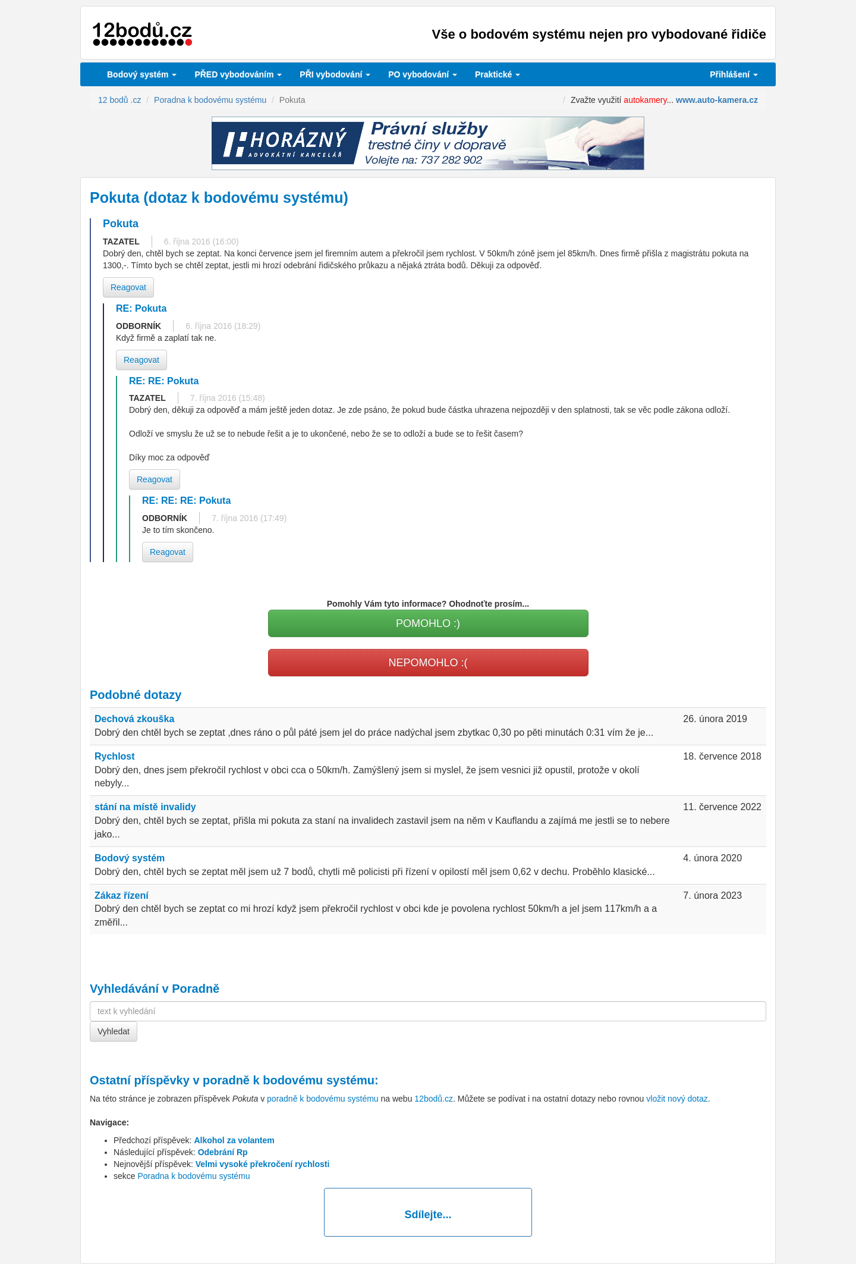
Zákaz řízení (122, 895)
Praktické (497, 74)
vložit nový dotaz (677, 1098)
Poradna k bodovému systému (193, 1176)
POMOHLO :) (428, 623)
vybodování (335, 74)
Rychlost (115, 756)
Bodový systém (142, 74)
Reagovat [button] (128, 287)
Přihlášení (734, 74)
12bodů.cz (433, 1098)
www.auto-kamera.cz (717, 100)
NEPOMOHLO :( (427, 663)
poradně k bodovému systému (288, 1080)
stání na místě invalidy (145, 807)
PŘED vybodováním (238, 74)
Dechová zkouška (134, 719)
